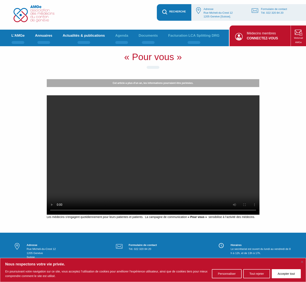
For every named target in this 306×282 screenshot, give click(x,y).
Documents (148, 36)
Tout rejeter (256, 273)
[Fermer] (302, 262)
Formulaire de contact (274, 9)
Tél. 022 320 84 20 (272, 12)
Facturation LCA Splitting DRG (194, 36)
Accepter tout (286, 273)
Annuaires (43, 36)
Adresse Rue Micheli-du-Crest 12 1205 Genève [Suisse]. (218, 12)
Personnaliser (227, 273)
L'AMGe (18, 36)
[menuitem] (18, 38)
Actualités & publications (84, 36)
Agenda (121, 36)
